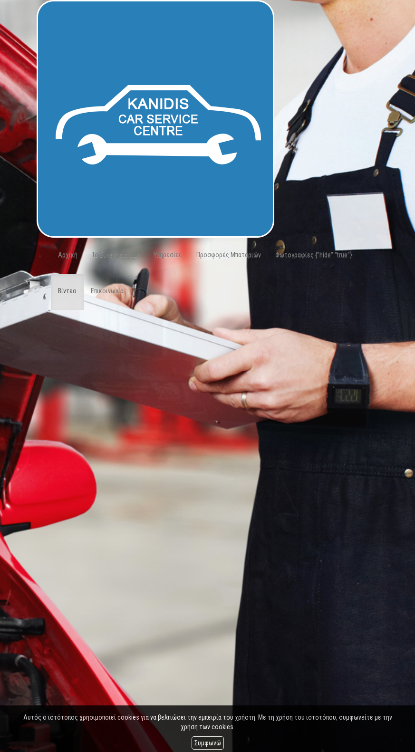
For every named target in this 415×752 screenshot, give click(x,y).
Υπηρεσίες (168, 255)
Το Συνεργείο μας (115, 255)
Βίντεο (67, 291)
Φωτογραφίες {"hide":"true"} (313, 255)
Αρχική (67, 255)
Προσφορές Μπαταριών (228, 255)
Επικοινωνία (107, 291)
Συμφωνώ (207, 743)
